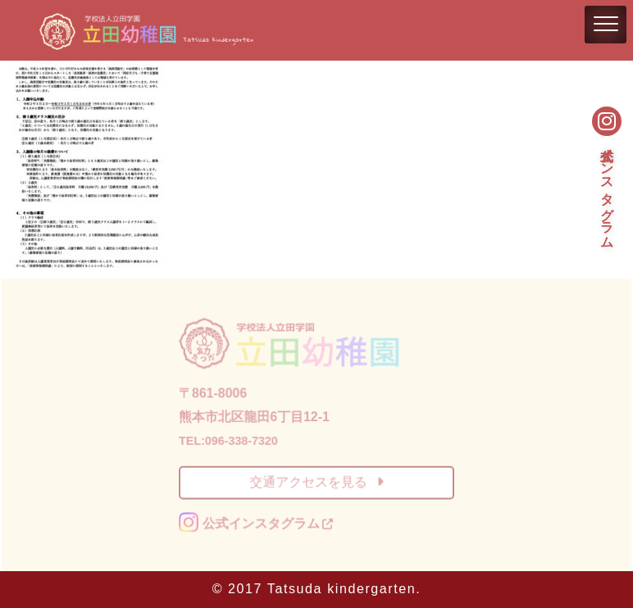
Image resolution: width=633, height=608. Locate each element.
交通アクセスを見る (316, 481)
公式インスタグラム (607, 189)
